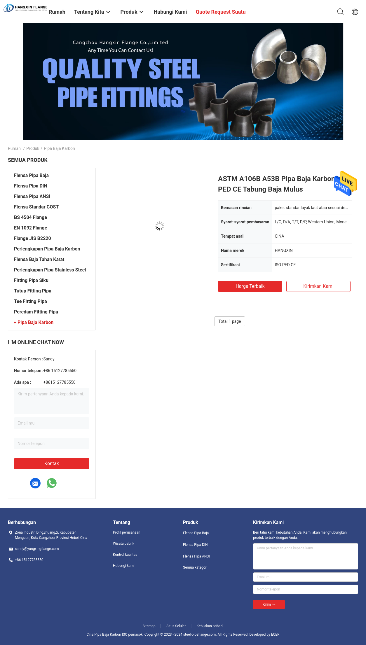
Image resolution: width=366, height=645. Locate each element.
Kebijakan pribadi (210, 626)
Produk (32, 148)
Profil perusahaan (126, 532)
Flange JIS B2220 (32, 238)
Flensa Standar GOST (36, 207)
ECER (275, 634)
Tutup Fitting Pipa (32, 291)
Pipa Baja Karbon (35, 322)
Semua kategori (195, 567)
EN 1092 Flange (30, 228)
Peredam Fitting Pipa (36, 312)
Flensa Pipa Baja (31, 175)
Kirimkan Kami (318, 286)
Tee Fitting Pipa (30, 301)
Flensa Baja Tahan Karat (39, 259)
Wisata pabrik (123, 543)
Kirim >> (269, 604)
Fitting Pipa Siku (31, 280)
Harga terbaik (250, 286)
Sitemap (149, 626)
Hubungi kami (124, 566)
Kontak (51, 463)
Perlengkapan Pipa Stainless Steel (50, 270)
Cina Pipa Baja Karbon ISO (107, 634)
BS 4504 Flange (30, 217)
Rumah (14, 148)
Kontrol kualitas (125, 555)
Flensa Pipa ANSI (32, 196)
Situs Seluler (176, 626)
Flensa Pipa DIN (30, 186)
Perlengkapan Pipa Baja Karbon (47, 249)
